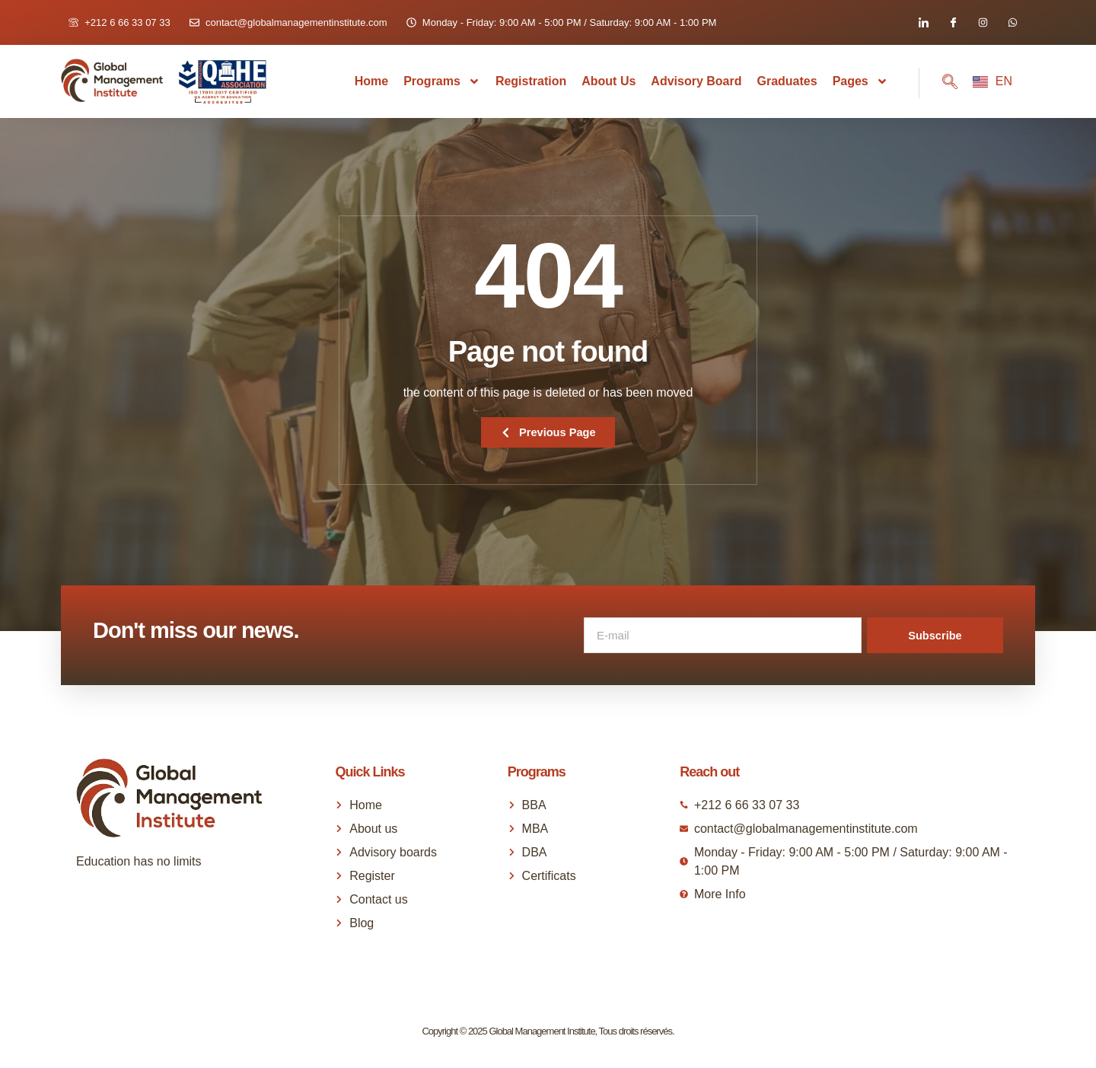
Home (371, 81)
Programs (441, 81)
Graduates (787, 81)
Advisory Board (696, 81)
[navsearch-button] (938, 83)
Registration (530, 81)
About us (608, 81)
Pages (860, 81)
